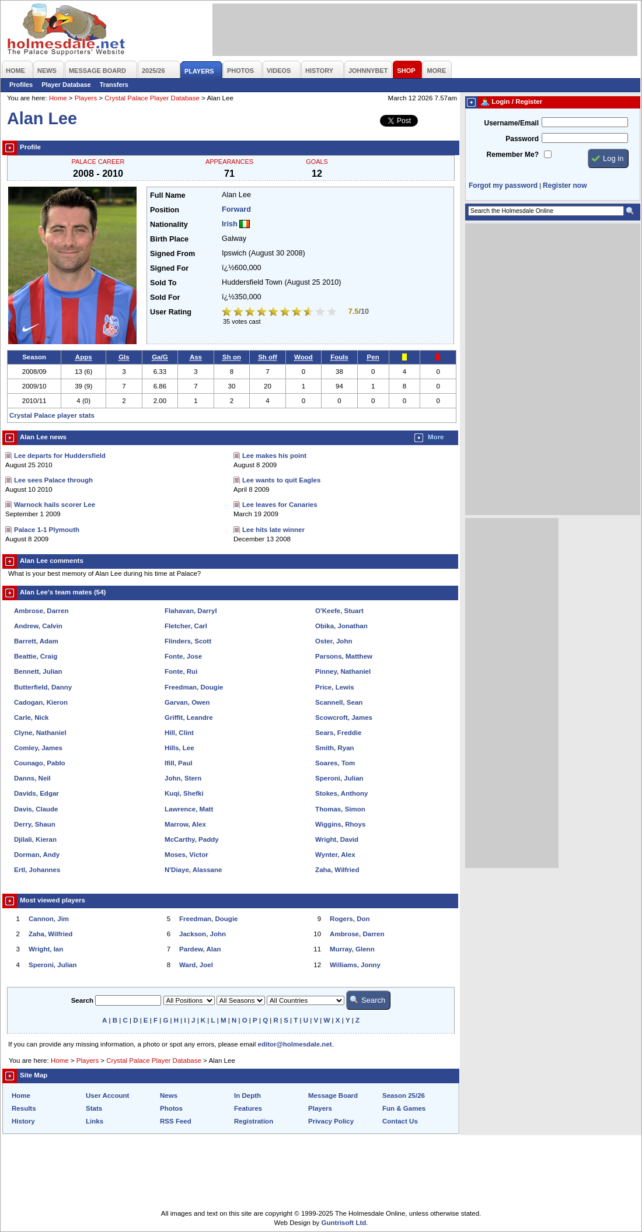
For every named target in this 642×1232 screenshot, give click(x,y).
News (168, 1095)
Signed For (169, 268)
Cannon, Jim (49, 918)
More (436, 436)
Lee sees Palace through (53, 480)
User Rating (170, 312)
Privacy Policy (331, 1121)
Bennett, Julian (38, 671)
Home (58, 98)
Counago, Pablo (39, 763)
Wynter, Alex (335, 854)
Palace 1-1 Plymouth (46, 529)
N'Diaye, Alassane (193, 869)
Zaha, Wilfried (337, 869)
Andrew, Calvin (38, 625)
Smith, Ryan (334, 747)
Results (24, 1108)
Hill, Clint (179, 732)
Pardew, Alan (200, 949)
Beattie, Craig (35, 656)
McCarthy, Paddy (192, 839)
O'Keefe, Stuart (339, 610)
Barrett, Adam (36, 641)
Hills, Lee (179, 747)
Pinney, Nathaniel (343, 671)
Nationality (169, 224)
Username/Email (511, 123)
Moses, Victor (186, 854)
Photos (171, 1108)
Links (94, 1121)
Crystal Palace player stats (52, 415)
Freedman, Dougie (194, 687)
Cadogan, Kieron (41, 702)
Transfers (114, 84)
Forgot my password (503, 185)
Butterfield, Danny (43, 687)
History (23, 1121)
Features (248, 1108)
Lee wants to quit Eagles (281, 480)
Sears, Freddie (338, 732)
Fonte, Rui (181, 671)
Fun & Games (403, 1108)
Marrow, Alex (185, 824)
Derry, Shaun (34, 824)
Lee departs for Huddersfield (60, 455)
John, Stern (183, 778)
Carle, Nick (31, 717)
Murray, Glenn (352, 949)
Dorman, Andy (37, 854)
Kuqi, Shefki (184, 793)
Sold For (165, 297)
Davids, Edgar (36, 793)
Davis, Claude (36, 809)
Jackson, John (202, 933)
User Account (107, 1095)
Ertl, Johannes (37, 869)
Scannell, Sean (338, 702)
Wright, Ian (46, 949)
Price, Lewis (334, 687)
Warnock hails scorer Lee (54, 504)
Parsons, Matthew (343, 656)
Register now (565, 185)
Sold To (163, 283)
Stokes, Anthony (341, 793)
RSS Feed (175, 1121)
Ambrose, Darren (41, 610)
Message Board (333, 1095)
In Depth (247, 1095)
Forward (236, 209)
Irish (230, 224)
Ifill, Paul (178, 763)
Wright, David (336, 839)
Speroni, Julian (339, 778)
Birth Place (169, 239)
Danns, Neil (32, 778)
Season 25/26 (403, 1095)
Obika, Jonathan (341, 625)
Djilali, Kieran (35, 839)
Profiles (21, 84)
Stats (94, 1108)
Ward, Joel (196, 964)
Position (164, 210)
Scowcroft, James (343, 717)
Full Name (167, 195)
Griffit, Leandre (189, 717)
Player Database (66, 84)
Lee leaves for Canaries (279, 504)
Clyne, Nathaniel (40, 732)
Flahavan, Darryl (191, 610)
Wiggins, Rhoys (340, 824)
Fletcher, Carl (186, 625)
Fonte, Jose (183, 656)
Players (86, 98)
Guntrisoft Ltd (344, 1222)
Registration (253, 1121)
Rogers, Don (349, 918)
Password (522, 139)
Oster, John (333, 641)
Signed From (172, 254)
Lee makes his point (274, 455)
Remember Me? (513, 154)
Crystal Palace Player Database (152, 98)
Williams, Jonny (355, 964)
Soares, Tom (335, 763)
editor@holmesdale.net (295, 1044)
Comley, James (38, 747)
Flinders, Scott (188, 641)
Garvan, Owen (187, 702)
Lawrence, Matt (189, 809)
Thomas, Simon (340, 809)
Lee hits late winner (273, 529)
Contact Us (400, 1121)
